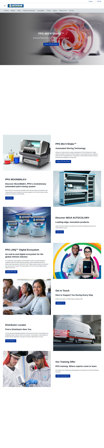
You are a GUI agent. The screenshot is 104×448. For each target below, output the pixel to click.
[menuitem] (6, 10)
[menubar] (39, 10)
